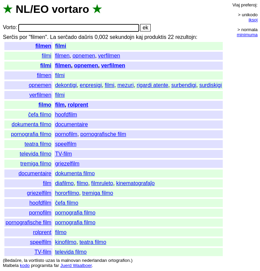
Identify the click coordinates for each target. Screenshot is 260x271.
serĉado (67, 37)
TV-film (63, 154)
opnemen (83, 56)
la (25, 260)
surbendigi (183, 85)
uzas (50, 260)
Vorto (9, 27)
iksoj (253, 19)
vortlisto (36, 260)
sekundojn (122, 37)
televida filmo (35, 154)
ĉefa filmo (39, 114)
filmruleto (102, 183)
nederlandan (94, 260)
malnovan (71, 260)
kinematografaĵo (135, 183)
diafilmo (64, 183)
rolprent (78, 105)
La (53, 37)
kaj (139, 37)
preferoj (248, 4)
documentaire (71, 124)
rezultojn (185, 37)
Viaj (236, 4)
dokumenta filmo (31, 124)
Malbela (11, 265)
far (56, 265)
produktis (155, 37)
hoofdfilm (66, 114)
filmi (60, 46)
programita (41, 265)
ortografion (119, 260)
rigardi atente (152, 85)
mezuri (125, 85)
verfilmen (109, 56)
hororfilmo (67, 193)
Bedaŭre (12, 260)
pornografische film (103, 134)
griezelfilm (67, 163)
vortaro (70, 9)
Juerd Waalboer (76, 265)
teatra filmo (37, 144)
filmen (43, 46)
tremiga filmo (35, 163)
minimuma (247, 34)
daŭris (85, 37)
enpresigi (91, 85)
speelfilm (66, 144)
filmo (44, 105)
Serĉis (10, 37)
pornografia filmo (31, 134)
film (60, 105)
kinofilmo (66, 242)
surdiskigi (210, 85)
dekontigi (66, 85)
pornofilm (66, 134)
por (23, 37)
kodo (25, 265)
